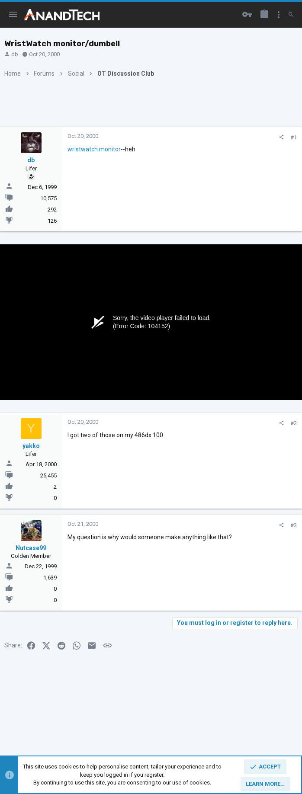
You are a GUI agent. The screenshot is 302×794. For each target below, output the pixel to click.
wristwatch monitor (94, 149)
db (14, 54)
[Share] (281, 137)
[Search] (291, 14)
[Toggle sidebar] (278, 15)
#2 (293, 423)
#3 (293, 525)
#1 (293, 137)
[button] (13, 14)
